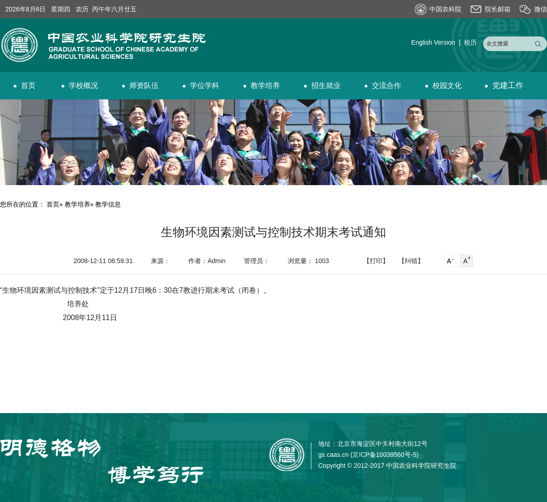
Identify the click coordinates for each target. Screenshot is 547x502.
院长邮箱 (498, 9)
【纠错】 (411, 260)
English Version (433, 42)
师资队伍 (140, 85)
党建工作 (504, 85)
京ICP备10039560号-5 (384, 454)
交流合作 (383, 85)
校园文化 (443, 85)
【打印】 (376, 260)
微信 (540, 9)
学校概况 (80, 85)
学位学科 (201, 85)
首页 (25, 85)
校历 (470, 42)
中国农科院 (445, 9)
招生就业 (322, 85)
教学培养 (261, 85)
